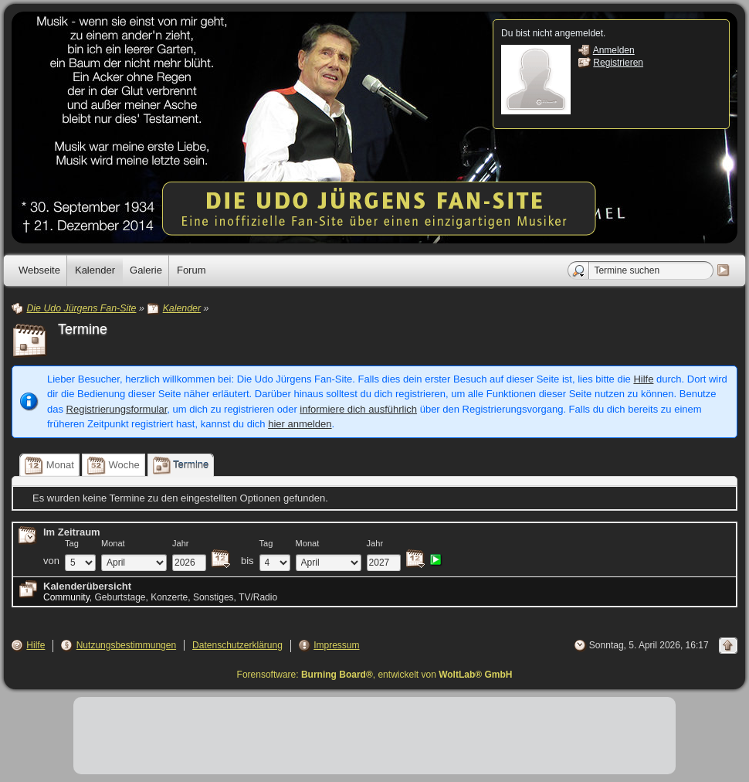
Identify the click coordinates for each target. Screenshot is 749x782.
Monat (113, 543)
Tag (72, 543)
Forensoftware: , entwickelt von (375, 674)
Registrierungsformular (117, 409)
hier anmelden (299, 424)
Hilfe (643, 379)
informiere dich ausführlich (358, 409)
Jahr (180, 543)
